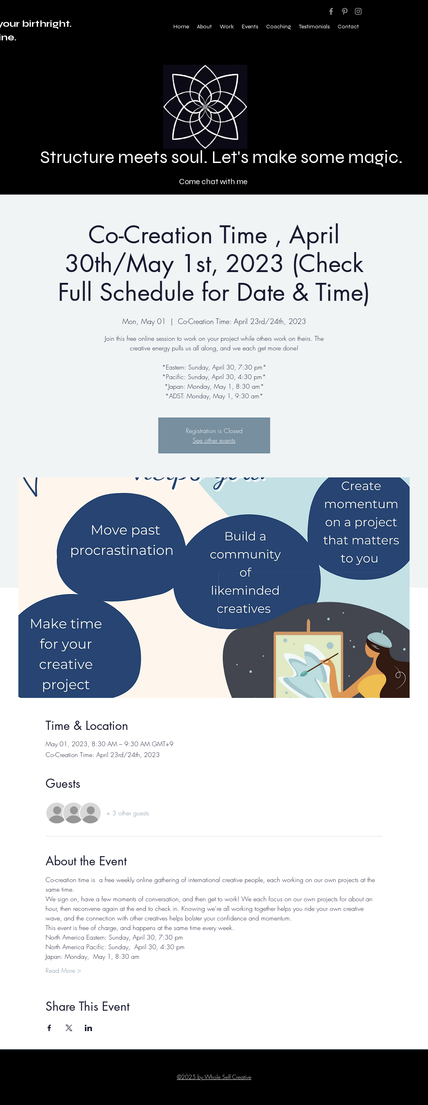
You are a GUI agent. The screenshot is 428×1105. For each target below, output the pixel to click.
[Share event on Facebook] (49, 1028)
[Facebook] (331, 11)
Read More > (63, 970)
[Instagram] (358, 11)
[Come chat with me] (214, 181)
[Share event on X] (69, 1028)
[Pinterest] (344, 11)
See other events (214, 440)
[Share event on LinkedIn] (88, 1028)
